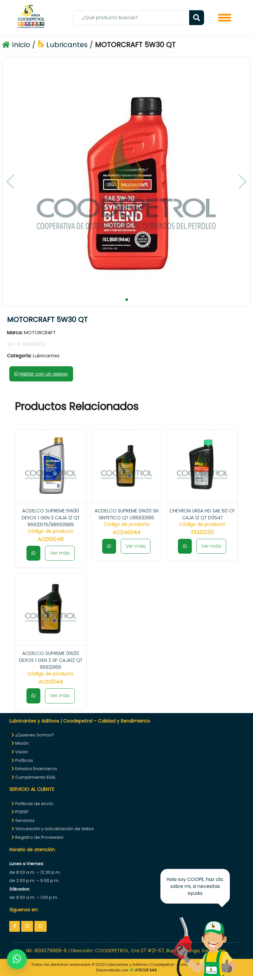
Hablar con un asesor (41, 374)
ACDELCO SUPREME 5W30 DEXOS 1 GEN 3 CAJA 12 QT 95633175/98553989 (50, 517)
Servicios (23, 820)
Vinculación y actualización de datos (53, 828)
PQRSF (20, 812)
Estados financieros (34, 768)
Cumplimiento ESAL (34, 777)
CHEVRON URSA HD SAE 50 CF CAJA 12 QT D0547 (202, 514)
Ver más (60, 553)
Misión (20, 743)
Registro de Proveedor (38, 837)
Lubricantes (62, 44)
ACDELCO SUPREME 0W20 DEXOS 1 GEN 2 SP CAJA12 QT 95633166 (50, 660)
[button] (126, 299)
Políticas (22, 760)
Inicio (16, 44)
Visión (20, 752)
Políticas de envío (32, 803)
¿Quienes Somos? (33, 735)
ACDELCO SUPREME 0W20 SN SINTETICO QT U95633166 (126, 514)
